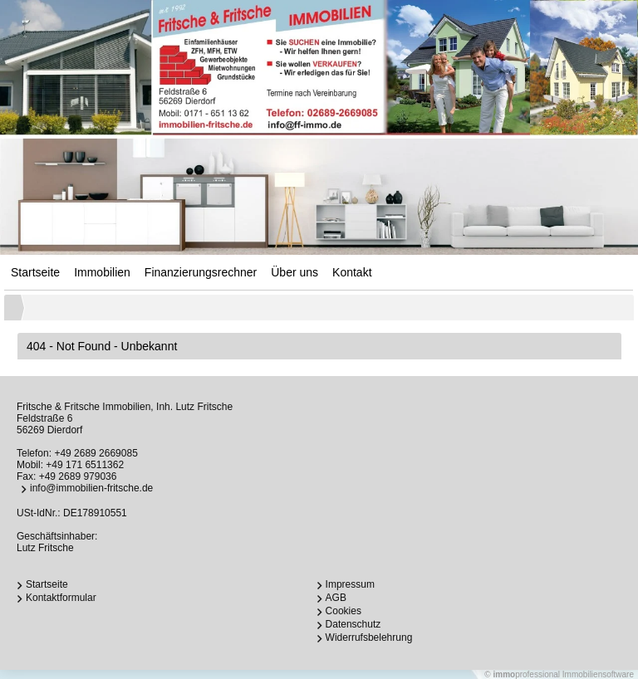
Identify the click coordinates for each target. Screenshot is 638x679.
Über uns (294, 272)
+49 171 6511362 (85, 465)
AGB (336, 597)
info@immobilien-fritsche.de (91, 488)
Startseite (35, 272)
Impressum (350, 584)
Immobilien (102, 272)
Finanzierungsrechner (201, 272)
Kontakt (351, 272)
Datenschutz (353, 624)
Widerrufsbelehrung (369, 637)
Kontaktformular (61, 597)
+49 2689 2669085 (95, 453)
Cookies (343, 611)
